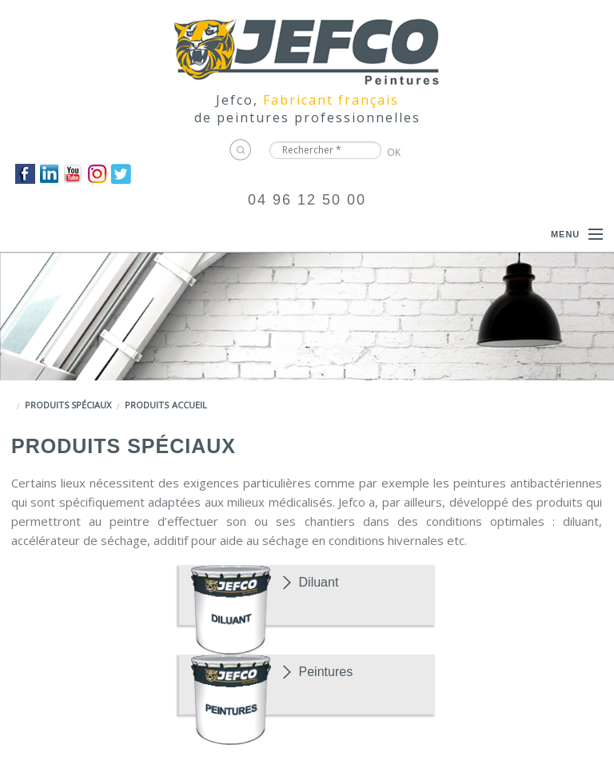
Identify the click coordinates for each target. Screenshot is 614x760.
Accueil (189, 405)
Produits (147, 405)
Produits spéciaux (68, 405)
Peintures (326, 671)
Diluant (319, 582)
